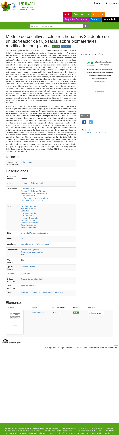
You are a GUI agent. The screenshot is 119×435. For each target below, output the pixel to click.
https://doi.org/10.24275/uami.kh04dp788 (36, 244)
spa (22, 239)
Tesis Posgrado (26, 162)
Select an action (96, 313)
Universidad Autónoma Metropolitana (34, 233)
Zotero (95, 132)
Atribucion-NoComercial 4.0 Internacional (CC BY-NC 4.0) (42, 293)
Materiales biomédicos (29, 220)
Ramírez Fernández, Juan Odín (32, 183)
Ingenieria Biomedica (28, 286)
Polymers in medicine (29, 213)
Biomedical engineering (29, 227)
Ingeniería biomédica (28, 208)
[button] (98, 3)
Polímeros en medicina (29, 223)
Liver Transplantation (28, 206)
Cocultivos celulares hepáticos (32, 252)
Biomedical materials (28, 225)
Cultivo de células (27, 216)
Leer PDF (84, 116)
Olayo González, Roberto (30, 196)
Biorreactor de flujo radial (30, 250)
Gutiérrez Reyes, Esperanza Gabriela (34, 198)
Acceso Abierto (26, 273)
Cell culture (25, 211)
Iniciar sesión (111, 3)
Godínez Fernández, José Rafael (33, 191)
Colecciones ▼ (81, 14)
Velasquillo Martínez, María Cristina (34, 193)
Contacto (95, 19)
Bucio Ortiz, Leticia (28, 189)
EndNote (88, 132)
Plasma (23, 254)
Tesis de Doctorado (28, 267)
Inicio (67, 14)
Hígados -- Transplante (29, 218)
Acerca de (98, 14)
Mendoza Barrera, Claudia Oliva (32, 201)
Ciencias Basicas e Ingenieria (32, 279)
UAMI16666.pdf (38, 312)
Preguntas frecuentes (76, 19)
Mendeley (102, 132)
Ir (86, 26)
